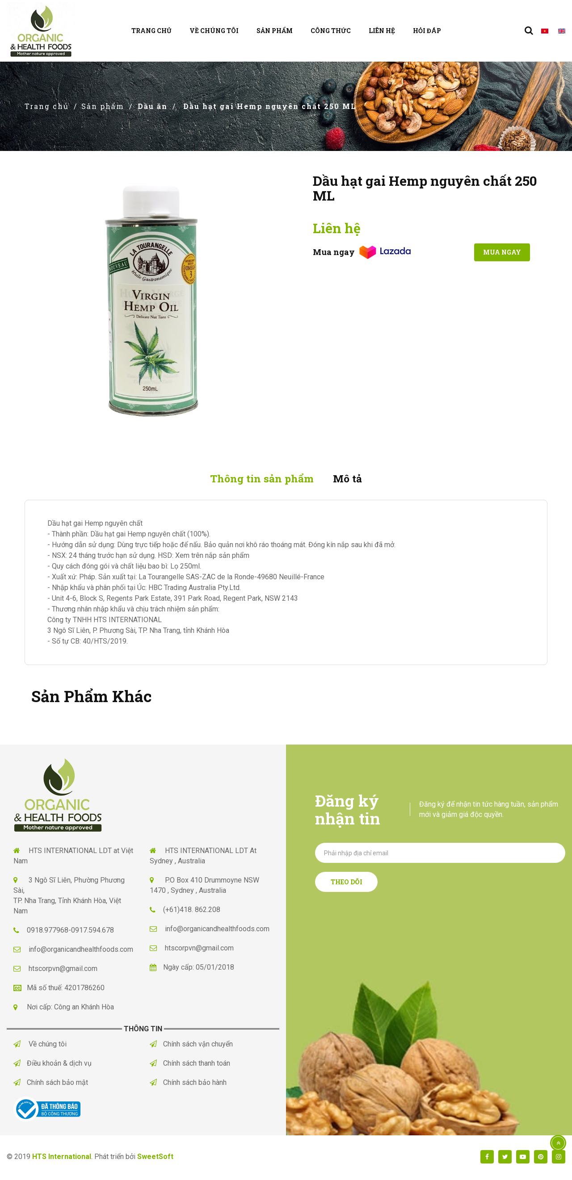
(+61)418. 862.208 (191, 911)
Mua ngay (497, 252)
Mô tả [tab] (352, 479)
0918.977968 (47, 932)
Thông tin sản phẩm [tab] (259, 479)
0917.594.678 (92, 932)
